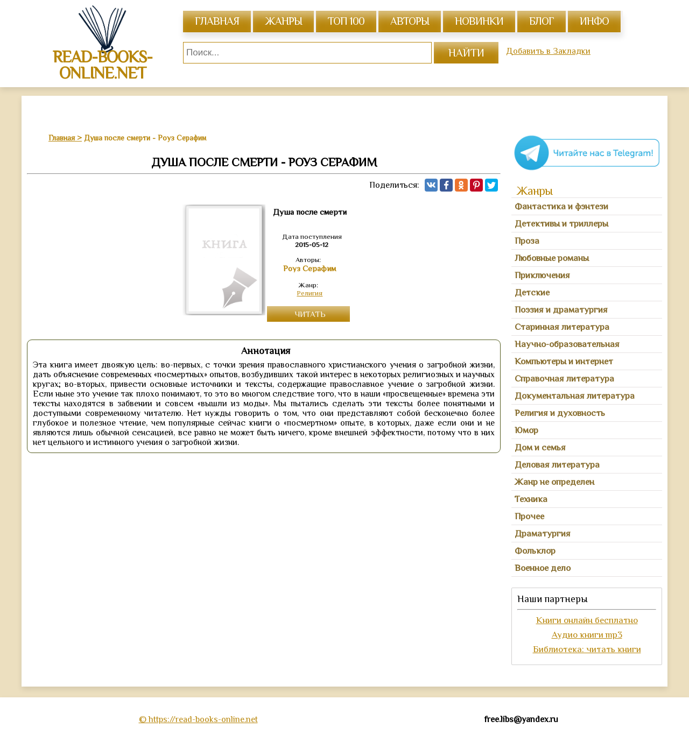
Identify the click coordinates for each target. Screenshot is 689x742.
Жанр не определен (554, 482)
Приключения (542, 275)
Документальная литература (575, 396)
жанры (283, 21)
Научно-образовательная (567, 344)
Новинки (479, 21)
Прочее (529, 516)
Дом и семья (540, 447)
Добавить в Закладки (548, 51)
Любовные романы (552, 258)
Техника (531, 499)
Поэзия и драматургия (561, 310)
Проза (527, 241)
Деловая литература (557, 465)
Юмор (526, 430)
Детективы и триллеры (561, 223)
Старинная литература (562, 327)
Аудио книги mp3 (587, 635)
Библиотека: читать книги (587, 649)
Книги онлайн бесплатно (587, 620)
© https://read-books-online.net (198, 719)
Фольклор (535, 551)
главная (217, 21)
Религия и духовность (560, 413)
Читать (310, 314)
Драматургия (543, 533)
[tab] (586, 206)
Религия (309, 293)
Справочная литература (564, 378)
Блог (541, 21)
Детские (532, 292)
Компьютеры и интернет (564, 361)
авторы (409, 21)
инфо (594, 21)
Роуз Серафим (309, 268)
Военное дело (543, 568)
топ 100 (346, 21)
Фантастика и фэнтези (561, 206)
